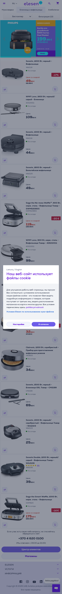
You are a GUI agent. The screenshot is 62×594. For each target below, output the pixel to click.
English (18, 269)
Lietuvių (10, 269)
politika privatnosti (35, 307)
